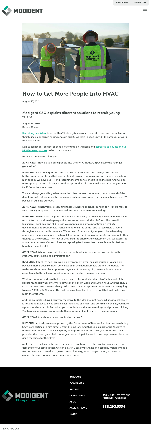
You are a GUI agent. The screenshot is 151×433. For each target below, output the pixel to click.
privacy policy (10, 428)
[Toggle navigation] (145, 10)
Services (75, 377)
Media (73, 413)
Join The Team (140, 2)
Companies (76, 383)
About (74, 401)
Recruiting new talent (34, 133)
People (74, 389)
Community (76, 395)
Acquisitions (122, 2)
